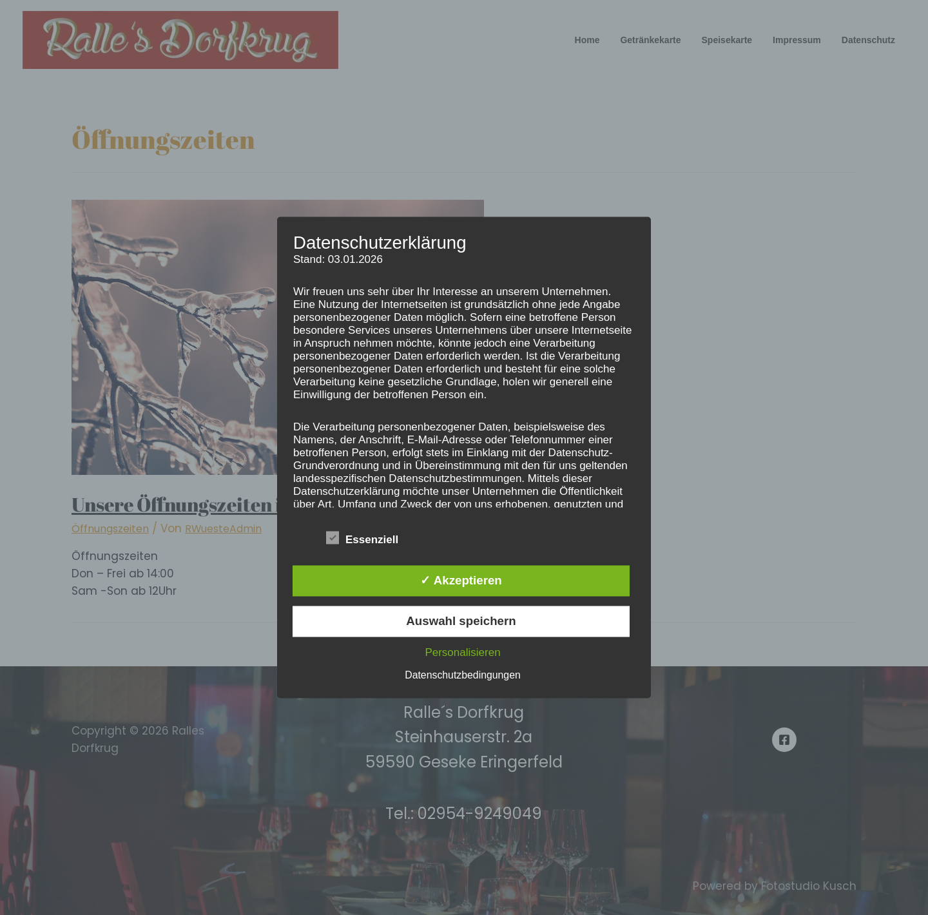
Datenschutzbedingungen (463, 675)
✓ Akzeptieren (460, 580)
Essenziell (362, 538)
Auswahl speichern (461, 621)
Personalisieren (462, 653)
